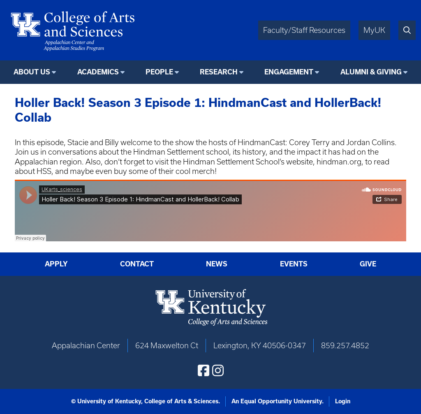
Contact (137, 264)
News (216, 264)
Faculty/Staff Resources (304, 30)
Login (342, 401)
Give (368, 264)
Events (294, 264)
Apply (56, 264)
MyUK (374, 30)
